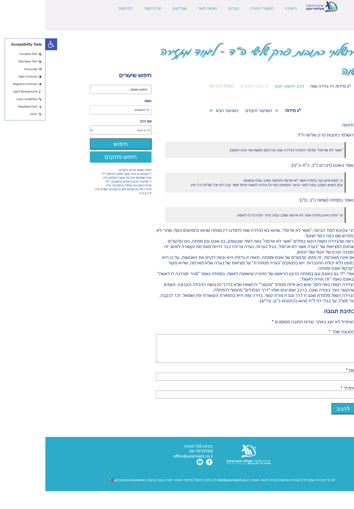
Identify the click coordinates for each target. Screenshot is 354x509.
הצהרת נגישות (244, 485)
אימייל (302, 393)
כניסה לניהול (159, 485)
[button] (6, 44)
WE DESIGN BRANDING (82, 485)
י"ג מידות (298, 86)
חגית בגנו (119, 485)
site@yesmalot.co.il (187, 485)
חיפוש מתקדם (75, 157)
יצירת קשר (107, 8)
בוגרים (188, 8)
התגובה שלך (296, 331)
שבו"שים (134, 8)
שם (305, 375)
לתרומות (80, 8)
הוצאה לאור (162, 8)
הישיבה (246, 8)
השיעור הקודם (213, 110)
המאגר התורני (216, 8)
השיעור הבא (181, 110)
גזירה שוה (274, 86)
